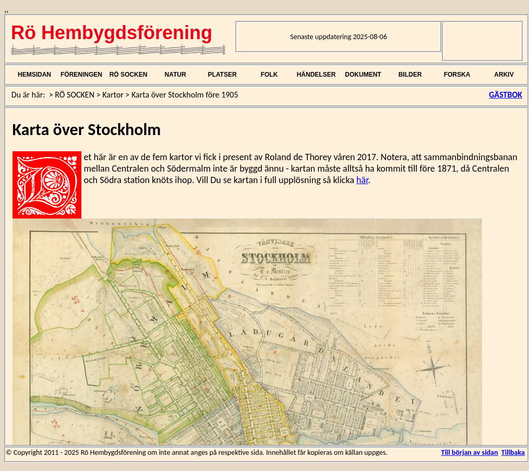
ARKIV (503, 74)
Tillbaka (513, 452)
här (362, 180)
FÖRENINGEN (81, 74)
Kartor (113, 95)
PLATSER (222, 74)
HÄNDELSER (316, 74)
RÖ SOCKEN (129, 74)
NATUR (175, 74)
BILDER (410, 74)
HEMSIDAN (34, 74)
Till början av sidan (469, 452)
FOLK (269, 74)
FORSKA (457, 74)
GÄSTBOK (505, 95)
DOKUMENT (363, 74)
